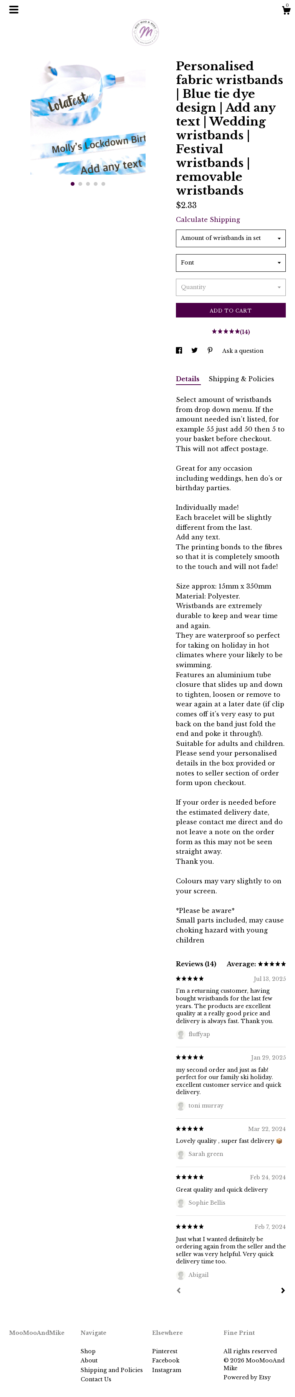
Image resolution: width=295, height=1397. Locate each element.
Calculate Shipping (208, 219)
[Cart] (286, 11)
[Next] (283, 1291)
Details (188, 379)
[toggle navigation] (13, 9)
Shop (88, 1351)
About (89, 1360)
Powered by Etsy (247, 1377)
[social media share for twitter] (195, 350)
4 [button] (96, 184)
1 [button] (73, 184)
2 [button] (80, 184)
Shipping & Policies (241, 379)
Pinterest (164, 1351)
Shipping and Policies (112, 1370)
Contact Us (96, 1379)
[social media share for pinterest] (211, 350)
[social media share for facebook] (180, 350)
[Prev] (178, 1291)
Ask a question (243, 350)
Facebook (165, 1360)
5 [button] (103, 184)
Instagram (166, 1370)
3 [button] (88, 184)
